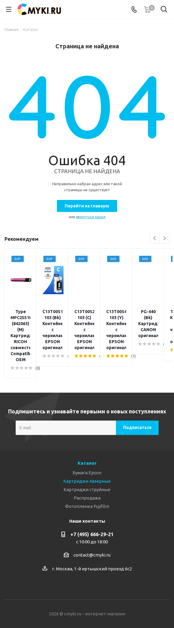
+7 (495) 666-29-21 (91, 498)
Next (164, 238)
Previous (155, 238)
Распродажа (87, 461)
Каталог (87, 427)
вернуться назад (90, 217)
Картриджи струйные (87, 453)
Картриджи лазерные (87, 445)
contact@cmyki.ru (91, 518)
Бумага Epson (87, 436)
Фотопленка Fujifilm (87, 470)
